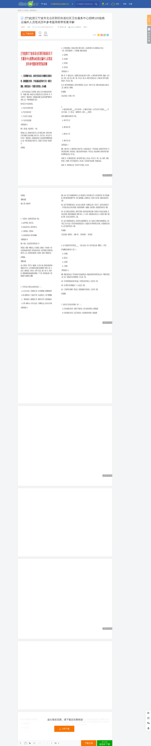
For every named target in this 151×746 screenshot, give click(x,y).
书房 (115, 4)
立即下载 (64, 728)
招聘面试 (33, 10)
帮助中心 (148, 712)
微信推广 (148, 723)
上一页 (47, 743)
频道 (44, 4)
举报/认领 (62, 27)
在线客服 (148, 728)
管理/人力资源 (23, 10)
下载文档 (28, 34)
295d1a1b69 (36, 27)
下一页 (58, 743)
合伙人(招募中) (74, 27)
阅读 (23, 27)
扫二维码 (148, 718)
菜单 (20, 743)
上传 (105, 4)
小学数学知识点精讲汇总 (60, 4)
